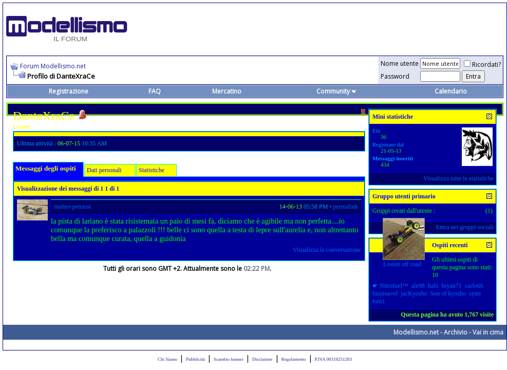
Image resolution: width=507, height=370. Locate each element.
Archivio (455, 332)
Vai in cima (488, 332)
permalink (345, 206)
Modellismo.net (416, 332)
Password (395, 76)
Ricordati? (482, 64)
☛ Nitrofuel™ (390, 285)
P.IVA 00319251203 (333, 359)
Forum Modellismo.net (53, 66)
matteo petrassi (72, 206)
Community (336, 91)
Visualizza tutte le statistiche (458, 178)
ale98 (418, 285)
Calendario (451, 91)
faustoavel (385, 293)
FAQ (154, 91)
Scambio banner (228, 359)
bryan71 (451, 285)
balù (433, 285)
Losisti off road (402, 264)
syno (475, 293)
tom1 (378, 301)
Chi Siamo (167, 359)
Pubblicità (195, 359)
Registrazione (68, 91)
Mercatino (226, 91)
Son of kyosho (448, 293)
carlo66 (474, 285)
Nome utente (400, 63)
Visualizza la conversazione (327, 249)
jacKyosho (414, 293)
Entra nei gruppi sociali (465, 227)
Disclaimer (262, 359)
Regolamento (293, 359)
